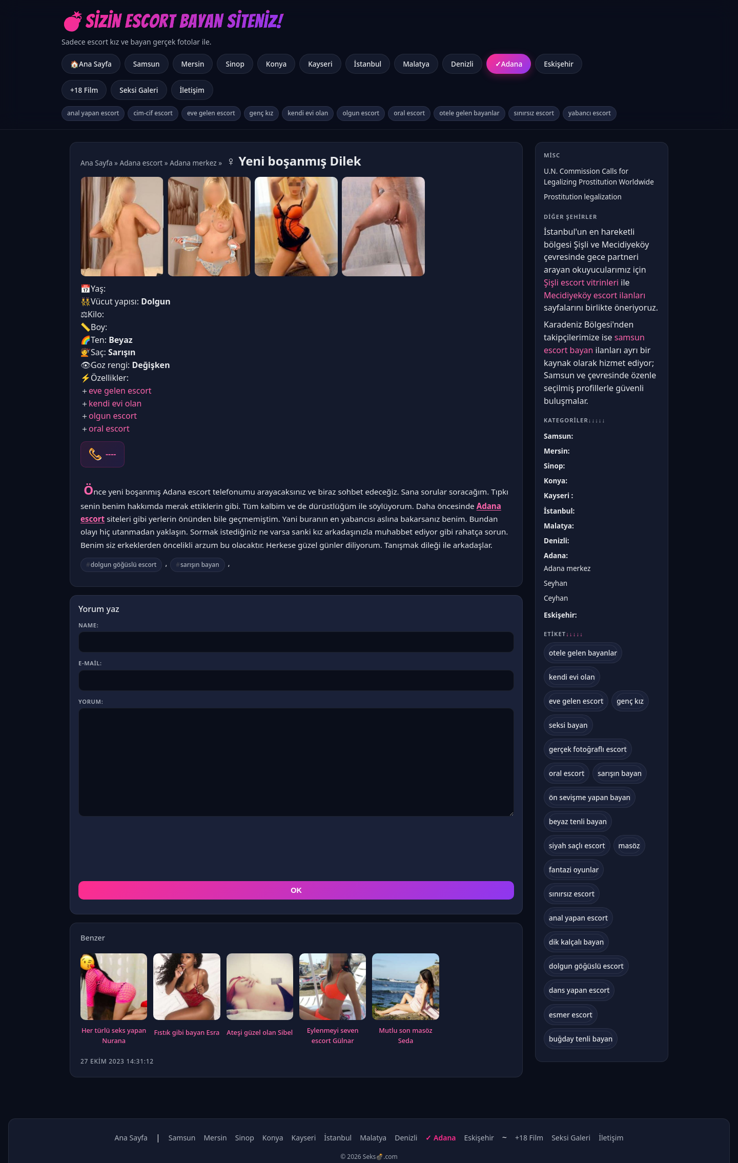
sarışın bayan (199, 564)
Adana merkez (193, 163)
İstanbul (368, 64)
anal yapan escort (93, 113)
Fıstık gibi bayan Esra (187, 1032)
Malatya (416, 64)
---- (111, 454)
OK (296, 890)
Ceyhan (556, 598)
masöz (629, 845)
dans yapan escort (579, 990)
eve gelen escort (211, 113)
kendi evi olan (308, 113)
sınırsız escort (534, 113)
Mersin (192, 64)
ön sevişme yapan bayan (589, 797)
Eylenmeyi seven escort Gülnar (333, 1035)
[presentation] (156, 849)
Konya (276, 64)
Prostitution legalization (583, 196)
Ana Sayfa (96, 163)
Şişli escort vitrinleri (581, 282)
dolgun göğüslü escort (124, 564)
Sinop (234, 64)
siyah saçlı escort (577, 845)
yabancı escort (589, 113)
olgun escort (360, 113)
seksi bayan (568, 725)
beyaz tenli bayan (578, 821)
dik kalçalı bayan (576, 942)
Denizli (462, 64)
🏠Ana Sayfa (91, 64)
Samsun (146, 64)
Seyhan (555, 583)
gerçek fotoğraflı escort (588, 749)
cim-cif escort (153, 113)
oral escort (409, 113)
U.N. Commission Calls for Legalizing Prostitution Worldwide (599, 176)
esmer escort (570, 1014)
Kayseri (320, 64)
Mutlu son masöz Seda (405, 1035)
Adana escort (141, 163)
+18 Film (84, 90)
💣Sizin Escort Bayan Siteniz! (171, 21)
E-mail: (90, 663)
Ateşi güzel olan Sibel (260, 1032)
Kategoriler (574, 420)
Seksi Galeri (138, 90)
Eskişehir (558, 64)
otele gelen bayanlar (469, 113)
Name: (88, 625)
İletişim (192, 90)
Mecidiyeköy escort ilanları (594, 295)
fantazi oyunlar (574, 869)
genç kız (262, 113)
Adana (511, 64)
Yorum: (90, 701)
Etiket (563, 634)
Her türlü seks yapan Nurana (113, 1035)
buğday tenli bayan (580, 1039)
